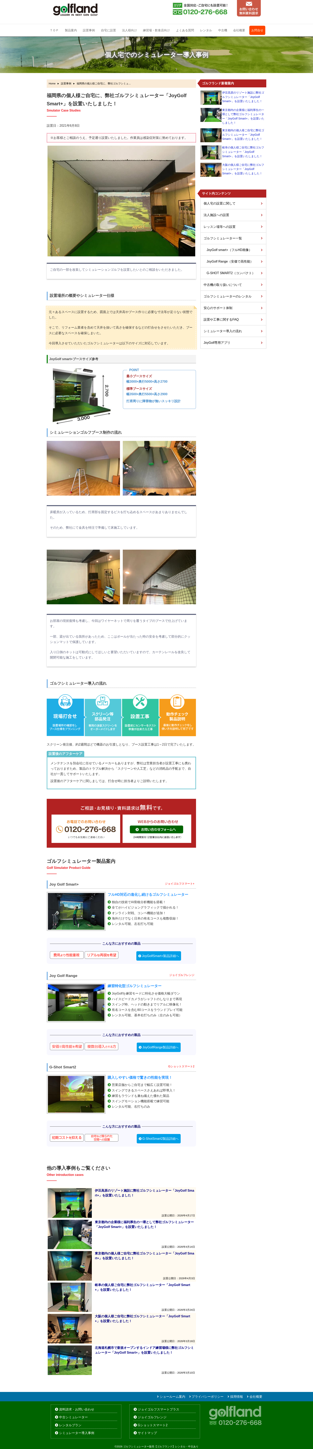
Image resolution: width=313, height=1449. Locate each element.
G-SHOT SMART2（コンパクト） (231, 273)
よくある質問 (185, 30)
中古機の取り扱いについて (223, 284)
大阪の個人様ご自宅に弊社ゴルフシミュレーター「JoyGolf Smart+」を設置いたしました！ (243, 169)
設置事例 (89, 30)
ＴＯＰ (54, 30)
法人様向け (129, 30)
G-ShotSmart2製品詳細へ (160, 1138)
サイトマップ (147, 1433)
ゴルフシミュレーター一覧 (223, 238)
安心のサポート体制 (218, 308)
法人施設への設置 (216, 215)
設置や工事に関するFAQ (221, 319)
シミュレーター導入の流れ (223, 331)
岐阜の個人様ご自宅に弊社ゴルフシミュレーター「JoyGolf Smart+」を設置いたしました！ (243, 152)
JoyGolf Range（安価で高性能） (230, 261)
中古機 (222, 30)
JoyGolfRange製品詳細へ (160, 1047)
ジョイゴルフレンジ (152, 1417)
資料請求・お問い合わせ (76, 1409)
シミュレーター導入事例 (76, 1433)
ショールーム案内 (172, 1396)
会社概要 (239, 30)
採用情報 (236, 1396)
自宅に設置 (108, 30)
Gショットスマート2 (152, 1425)
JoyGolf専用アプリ (217, 342)
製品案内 (71, 30)
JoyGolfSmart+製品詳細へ (160, 956)
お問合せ (257, 30)
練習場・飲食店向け (156, 30)
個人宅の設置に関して (220, 203)
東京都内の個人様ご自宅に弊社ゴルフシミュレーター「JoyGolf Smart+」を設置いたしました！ (243, 134)
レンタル (206, 30)
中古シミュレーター (73, 1417)
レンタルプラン (70, 1425)
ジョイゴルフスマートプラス (158, 1409)
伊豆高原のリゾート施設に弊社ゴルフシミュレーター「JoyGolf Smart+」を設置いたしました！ (243, 97)
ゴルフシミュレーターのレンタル (228, 296)
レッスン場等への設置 (220, 226)
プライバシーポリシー (208, 1396)
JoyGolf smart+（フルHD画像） (229, 250)
